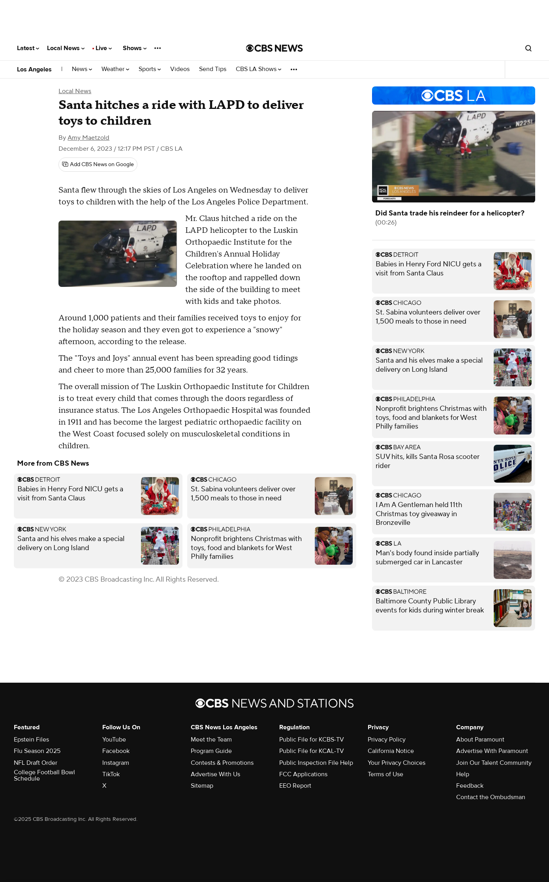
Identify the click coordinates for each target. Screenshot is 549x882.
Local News (66, 48)
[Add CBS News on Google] (97, 164)
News (82, 69)
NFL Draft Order (35, 763)
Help (462, 774)
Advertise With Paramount (492, 751)
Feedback (469, 786)
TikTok (111, 774)
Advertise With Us (215, 774)
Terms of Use (385, 774)
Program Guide (211, 751)
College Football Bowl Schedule (44, 775)
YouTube (114, 739)
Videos (180, 69)
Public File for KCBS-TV (311, 739)
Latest (28, 48)
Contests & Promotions (222, 763)
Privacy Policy (387, 739)
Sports (150, 69)
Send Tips (212, 69)
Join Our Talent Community (494, 763)
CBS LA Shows (258, 69)
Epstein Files (31, 739)
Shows (135, 48)
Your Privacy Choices (396, 763)
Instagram (115, 763)
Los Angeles (34, 69)
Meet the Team (211, 739)
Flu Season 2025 (37, 751)
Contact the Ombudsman (490, 797)
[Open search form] (528, 48)
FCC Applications (303, 774)
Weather (115, 69)
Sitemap (202, 786)
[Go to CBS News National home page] (274, 48)
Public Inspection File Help (316, 763)
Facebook (116, 751)
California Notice (391, 751)
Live (104, 48)
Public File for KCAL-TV (311, 751)
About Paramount (480, 739)
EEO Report (295, 786)
